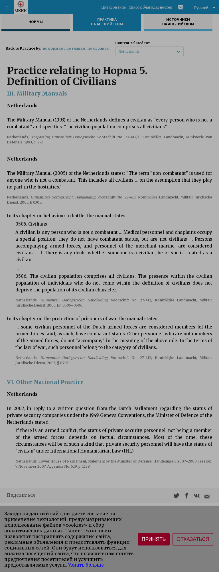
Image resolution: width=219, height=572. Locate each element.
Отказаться (193, 539)
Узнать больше (86, 565)
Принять (154, 539)
